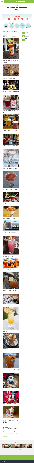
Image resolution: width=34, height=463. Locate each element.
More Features (17, 457)
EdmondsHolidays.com (5, 436)
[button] (32, 1)
